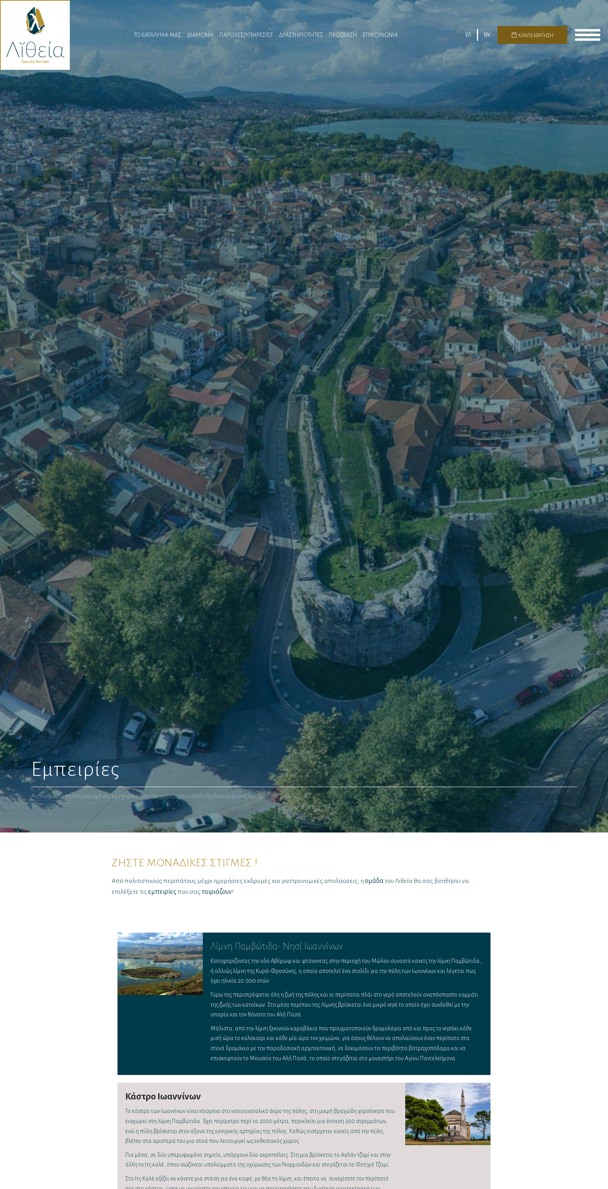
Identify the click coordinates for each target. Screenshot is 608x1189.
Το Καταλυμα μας (157, 36)
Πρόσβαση (343, 36)
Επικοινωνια (380, 36)
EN (487, 36)
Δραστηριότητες (301, 36)
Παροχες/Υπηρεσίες (246, 36)
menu (587, 36)
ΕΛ (468, 36)
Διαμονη (200, 36)
